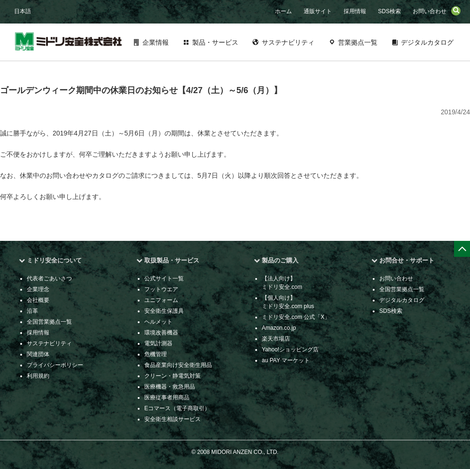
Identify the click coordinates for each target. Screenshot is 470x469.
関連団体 (38, 354)
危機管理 (155, 354)
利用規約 (38, 376)
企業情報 (155, 42)
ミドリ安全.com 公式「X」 (296, 317)
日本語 (22, 11)
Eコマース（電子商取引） (177, 408)
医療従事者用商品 (166, 397)
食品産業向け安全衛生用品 (178, 365)
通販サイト (318, 11)
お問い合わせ (429, 11)
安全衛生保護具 (164, 311)
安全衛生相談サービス (172, 419)
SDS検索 (389, 11)
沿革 (32, 311)
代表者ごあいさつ (49, 278)
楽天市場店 (276, 338)
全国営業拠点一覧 (49, 321)
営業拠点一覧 (357, 42)
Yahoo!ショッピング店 (290, 349)
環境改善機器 (161, 332)
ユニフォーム (161, 300)
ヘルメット (158, 321)
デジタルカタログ (427, 42)
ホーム (283, 11)
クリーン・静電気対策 (172, 376)
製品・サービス (215, 42)
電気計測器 (158, 343)
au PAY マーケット (286, 360)
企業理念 (38, 289)
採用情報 (355, 11)
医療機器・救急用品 (169, 386)
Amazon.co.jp (279, 328)
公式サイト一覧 (164, 278)
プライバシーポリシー (55, 365)
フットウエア (161, 289)
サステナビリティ (288, 42)
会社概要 (38, 300)
